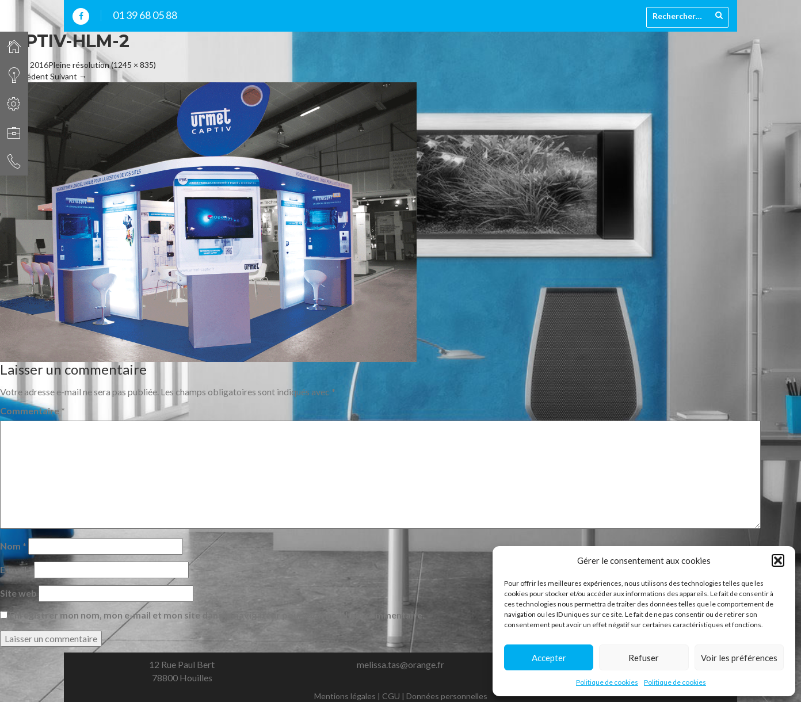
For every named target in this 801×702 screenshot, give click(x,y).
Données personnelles (446, 696)
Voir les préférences (739, 658)
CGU (391, 696)
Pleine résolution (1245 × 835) (102, 65)
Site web (18, 592)
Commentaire (32, 410)
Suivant (68, 76)
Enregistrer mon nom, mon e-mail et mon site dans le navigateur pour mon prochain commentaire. (217, 614)
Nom (13, 545)
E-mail (16, 569)
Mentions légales (345, 696)
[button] (778, 560)
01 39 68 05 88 (145, 15)
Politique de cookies (607, 682)
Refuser (643, 658)
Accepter (549, 658)
